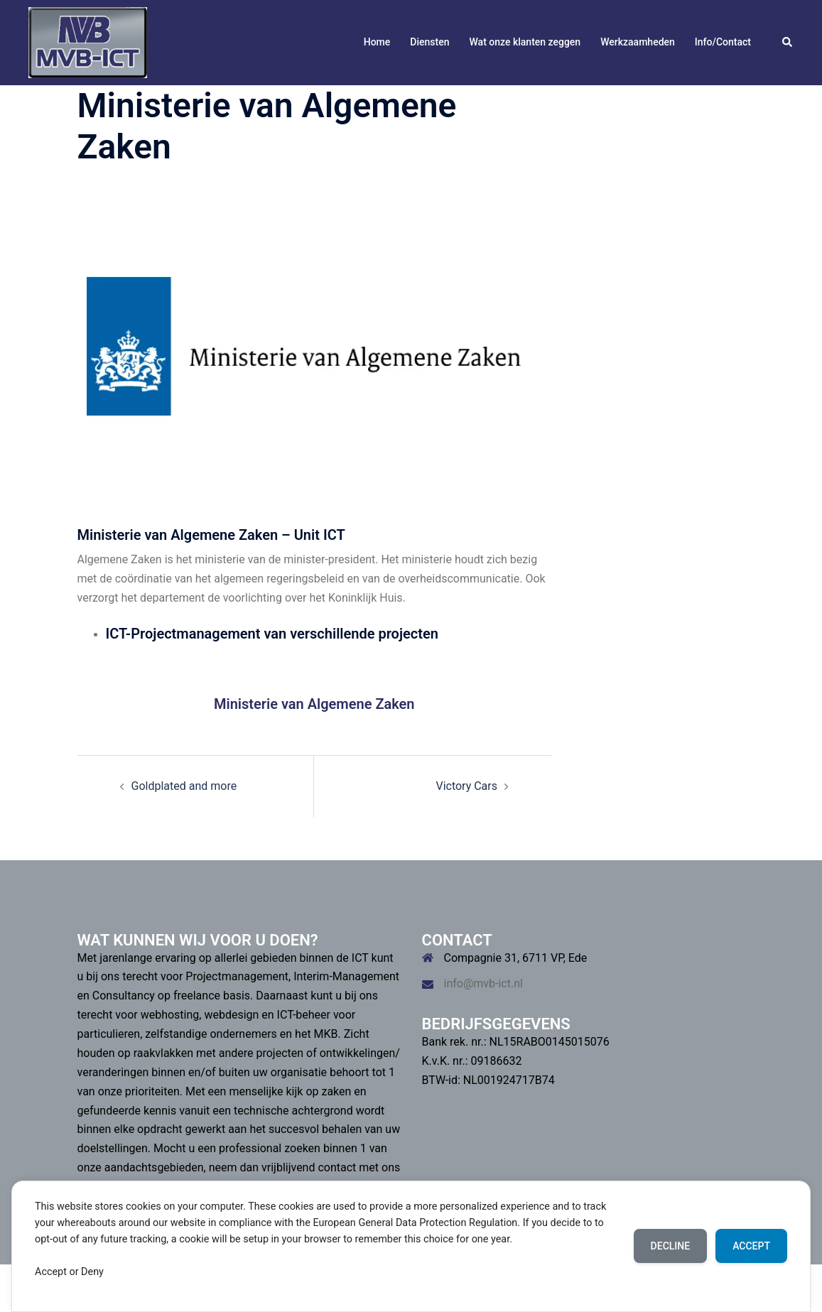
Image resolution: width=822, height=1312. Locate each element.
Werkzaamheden (637, 42)
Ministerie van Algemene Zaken (314, 703)
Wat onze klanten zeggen (524, 42)
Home (377, 42)
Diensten (429, 42)
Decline (671, 1246)
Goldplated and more (184, 786)
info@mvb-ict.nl (483, 983)
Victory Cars (466, 786)
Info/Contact (723, 42)
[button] (788, 42)
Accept (751, 1246)
